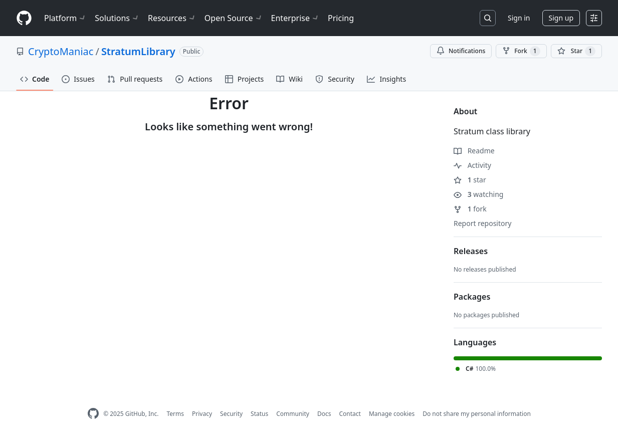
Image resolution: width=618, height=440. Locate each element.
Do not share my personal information (477, 413)
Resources (172, 18)
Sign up (561, 18)
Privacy (202, 413)
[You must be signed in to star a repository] (576, 51)
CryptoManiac (60, 51)
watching (478, 194)
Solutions (117, 18)
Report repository (482, 223)
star (470, 179)
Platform (65, 18)
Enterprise (295, 18)
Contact (349, 413)
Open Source (233, 18)
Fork (521, 51)
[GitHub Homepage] (93, 413)
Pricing (341, 18)
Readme (474, 150)
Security (231, 413)
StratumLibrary (138, 51)
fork (470, 208)
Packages (472, 296)
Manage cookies (392, 413)
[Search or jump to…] (487, 18)
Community (292, 413)
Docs (324, 413)
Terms (175, 413)
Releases (471, 251)
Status (259, 413)
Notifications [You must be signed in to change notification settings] (461, 51)
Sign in (519, 18)
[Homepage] (24, 18)
